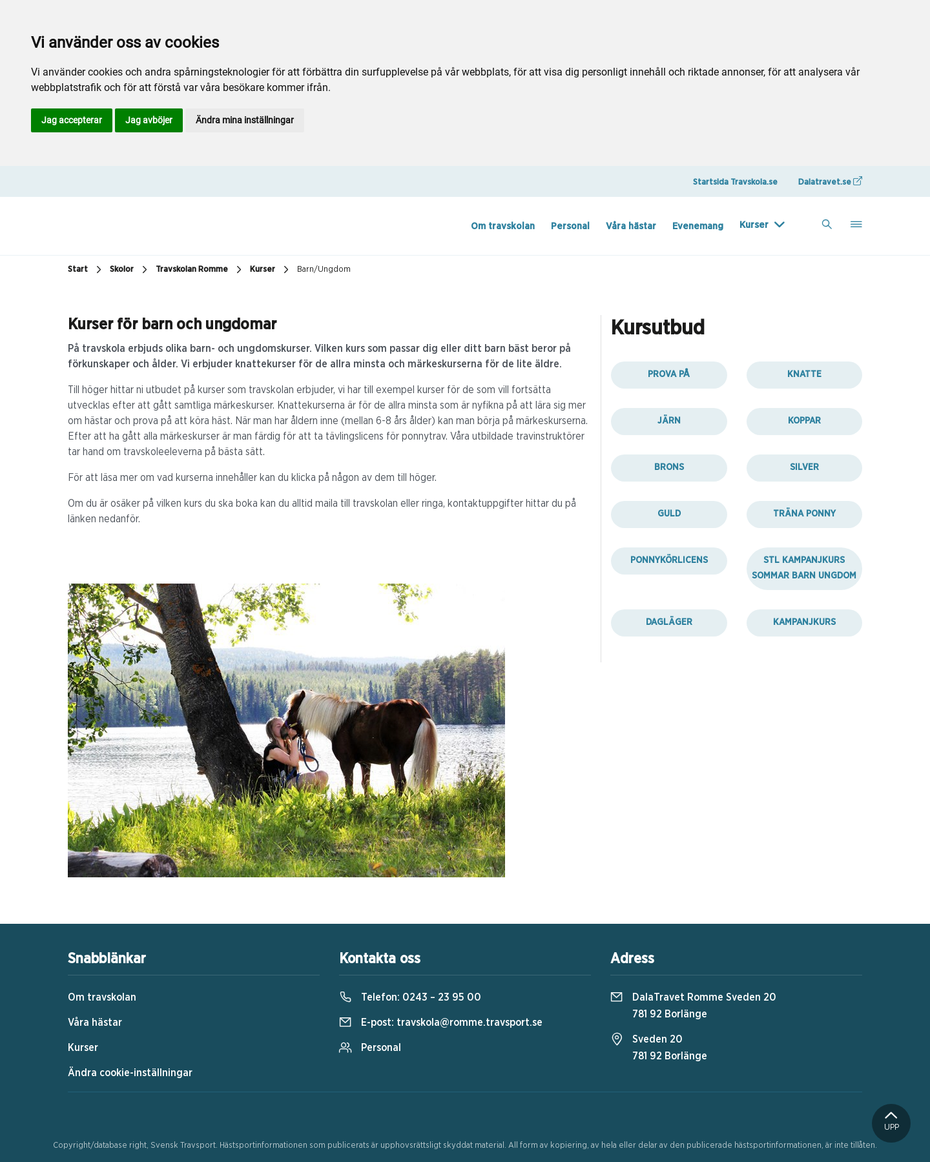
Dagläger (669, 622)
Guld (669, 513)
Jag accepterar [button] (71, 120)
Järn (669, 420)
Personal (570, 226)
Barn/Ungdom (324, 269)
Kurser (754, 225)
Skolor (130, 270)
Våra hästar (631, 226)
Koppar (804, 420)
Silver (804, 467)
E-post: (440, 1022)
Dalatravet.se (830, 181)
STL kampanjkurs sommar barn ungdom (804, 568)
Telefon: (410, 997)
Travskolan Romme (200, 270)
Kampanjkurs (804, 622)
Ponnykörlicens (669, 560)
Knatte (804, 374)
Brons (669, 467)
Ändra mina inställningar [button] (245, 120)
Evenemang (697, 226)
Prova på (669, 374)
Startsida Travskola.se (735, 182)
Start (86, 270)
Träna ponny (804, 513)
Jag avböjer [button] (148, 120)
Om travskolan (503, 226)
